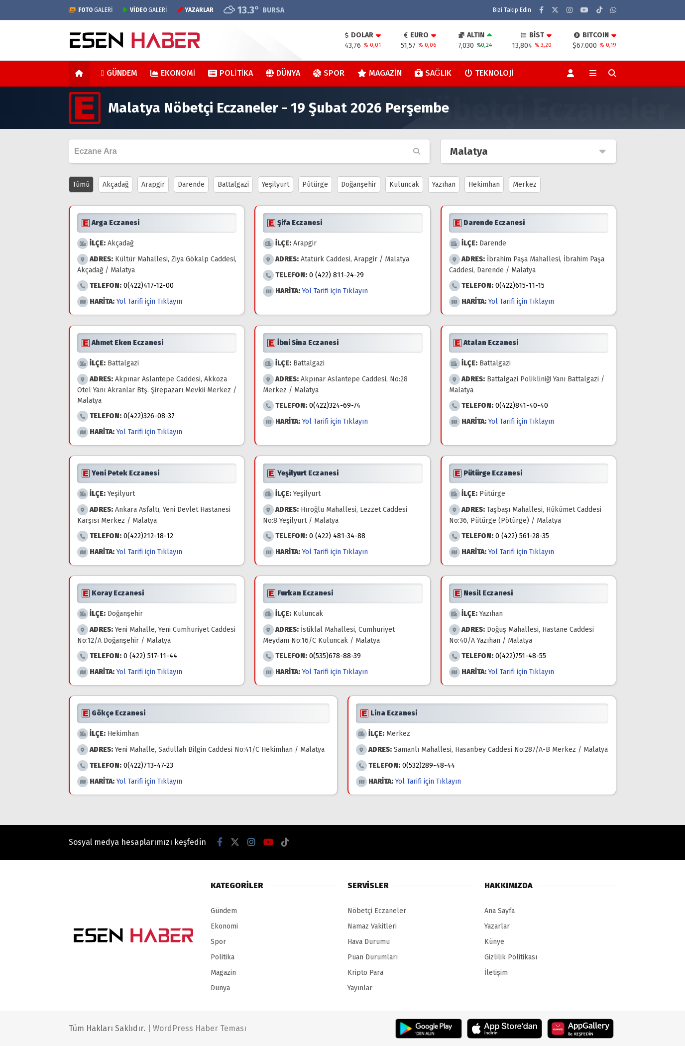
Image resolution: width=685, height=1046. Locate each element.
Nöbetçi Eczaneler (376, 911)
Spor (328, 73)
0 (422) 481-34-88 (337, 536)
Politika (230, 73)
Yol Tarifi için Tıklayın (149, 301)
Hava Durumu (368, 941)
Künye (494, 941)
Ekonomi (172, 73)
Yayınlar (359, 988)
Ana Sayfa (499, 911)
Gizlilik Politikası (510, 957)
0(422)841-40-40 (521, 405)
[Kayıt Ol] (572, 73)
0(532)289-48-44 (428, 765)
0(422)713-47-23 (148, 765)
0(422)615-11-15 (520, 285)
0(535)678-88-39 (335, 656)
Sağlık (433, 73)
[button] (81, 73)
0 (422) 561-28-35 (522, 536)
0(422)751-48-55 (520, 656)
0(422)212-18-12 (148, 536)
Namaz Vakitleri (372, 926)
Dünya (283, 73)
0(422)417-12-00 (148, 285)
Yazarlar (497, 926)
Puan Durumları (372, 957)
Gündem (119, 73)
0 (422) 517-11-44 (150, 656)
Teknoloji (488, 73)
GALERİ (91, 9)
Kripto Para (365, 972)
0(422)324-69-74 (334, 405)
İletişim (496, 972)
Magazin (379, 73)
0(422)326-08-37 (149, 416)
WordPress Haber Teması (199, 1028)
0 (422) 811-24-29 (336, 275)
